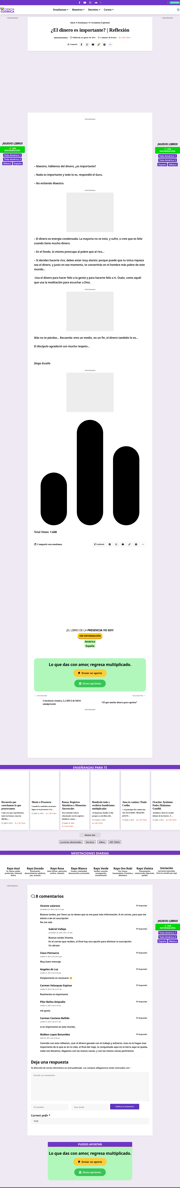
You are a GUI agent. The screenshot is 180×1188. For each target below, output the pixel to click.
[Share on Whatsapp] (87, 44)
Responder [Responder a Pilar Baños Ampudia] (142, 1002)
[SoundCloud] (96, 2)
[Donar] (101, 2)
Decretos (90, 842)
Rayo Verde (101, 868)
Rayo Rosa (57, 868)
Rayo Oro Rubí (122, 868)
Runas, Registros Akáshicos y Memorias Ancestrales (74, 805)
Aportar (175, 2)
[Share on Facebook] (81, 44)
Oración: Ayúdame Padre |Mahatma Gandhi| (163, 805)
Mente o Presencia (41, 802)
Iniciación (166, 868)
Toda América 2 (12, 159)
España (18, 163)
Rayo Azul (13, 868)
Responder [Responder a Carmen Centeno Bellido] (142, 1018)
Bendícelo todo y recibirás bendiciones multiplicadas (103, 805)
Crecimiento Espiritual (100, 23)
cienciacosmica (61, 37)
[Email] (93, 44)
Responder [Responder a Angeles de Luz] (142, 969)
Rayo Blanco (79, 868)
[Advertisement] (12, 62)
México (7, 163)
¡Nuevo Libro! (12, 143)
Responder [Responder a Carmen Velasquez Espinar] (142, 985)
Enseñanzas (83, 23)
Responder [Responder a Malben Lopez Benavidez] (142, 1034)
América (90, 641)
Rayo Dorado (35, 868)
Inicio (72, 23)
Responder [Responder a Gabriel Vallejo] (142, 929)
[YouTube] (85, 2)
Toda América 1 (12, 155)
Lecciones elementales (71, 842)
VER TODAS (114, 842)
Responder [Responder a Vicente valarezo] (142, 906)
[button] (172, 9)
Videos (102, 842)
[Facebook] (79, 2)
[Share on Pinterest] (109, 544)
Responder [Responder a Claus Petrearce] (142, 953)
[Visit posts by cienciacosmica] (51, 37)
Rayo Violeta (145, 868)
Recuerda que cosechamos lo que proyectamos (11, 805)
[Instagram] (90, 2)
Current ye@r (40, 1116)
